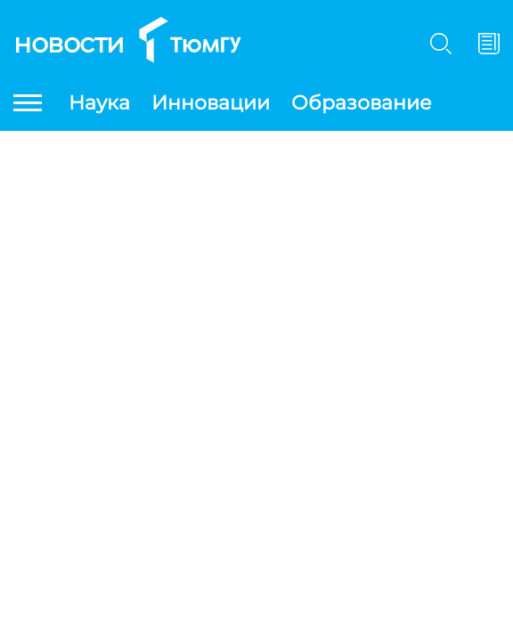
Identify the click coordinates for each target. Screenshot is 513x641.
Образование (361, 103)
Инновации (210, 103)
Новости (69, 43)
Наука (99, 103)
